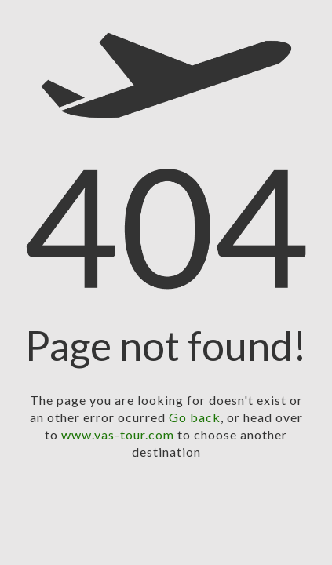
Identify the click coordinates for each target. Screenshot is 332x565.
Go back (195, 417)
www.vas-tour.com (117, 434)
